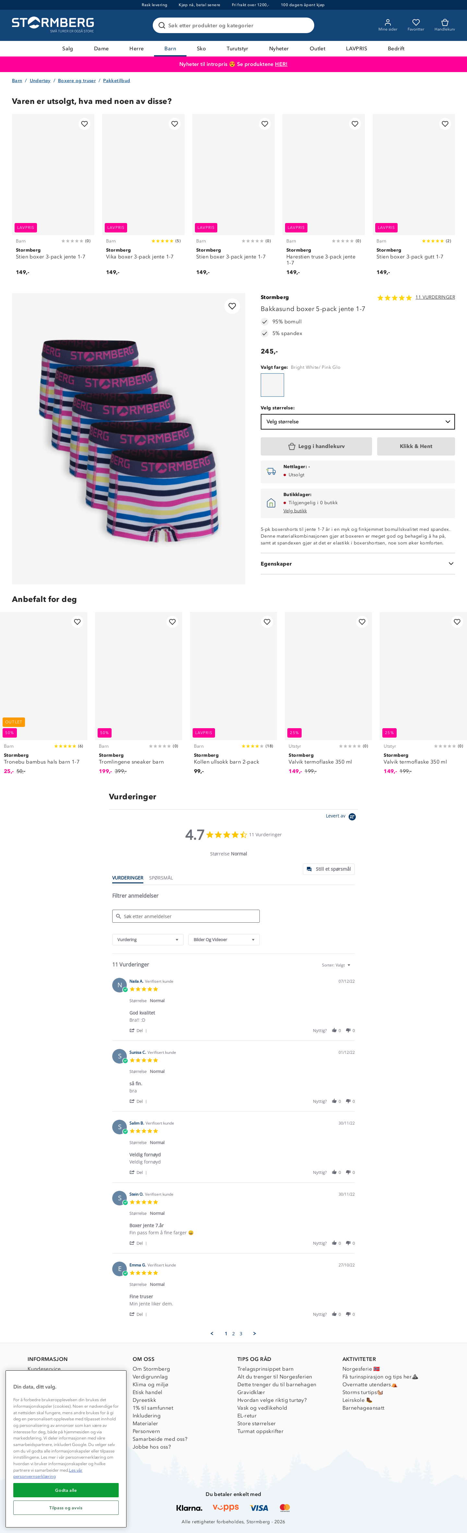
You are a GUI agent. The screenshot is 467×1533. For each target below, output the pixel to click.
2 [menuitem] (233, 1334)
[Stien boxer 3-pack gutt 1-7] (414, 198)
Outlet (317, 48)
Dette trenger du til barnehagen (276, 1384)
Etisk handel (147, 1392)
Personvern (146, 1431)
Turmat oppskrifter (260, 1431)
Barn (170, 48)
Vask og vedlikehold (262, 1408)
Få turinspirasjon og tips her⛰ (380, 1377)
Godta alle (66, 1490)
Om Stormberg (151, 1369)
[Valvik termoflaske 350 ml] (328, 697)
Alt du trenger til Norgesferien (274, 1377)
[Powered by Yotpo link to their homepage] (342, 818)
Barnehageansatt (363, 1408)
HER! (281, 64)
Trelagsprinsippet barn (265, 1369)
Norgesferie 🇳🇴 (361, 1369)
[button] (139, 1030)
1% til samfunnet (153, 1408)
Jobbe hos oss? (152, 1447)
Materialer (145, 1423)
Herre (136, 48)
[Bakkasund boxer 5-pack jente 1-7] (272, 385)
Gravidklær (251, 1392)
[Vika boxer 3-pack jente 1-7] (143, 198)
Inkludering (147, 1416)
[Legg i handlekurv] (316, 446)
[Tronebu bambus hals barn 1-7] (43, 697)
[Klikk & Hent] (416, 446)
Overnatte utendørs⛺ (370, 1384)
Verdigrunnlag (150, 1377)
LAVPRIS (356, 48)
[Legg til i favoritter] (84, 124)
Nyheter (279, 48)
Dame (101, 48)
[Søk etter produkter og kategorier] (234, 25)
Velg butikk (295, 511)
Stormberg (275, 297)
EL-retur (247, 1416)
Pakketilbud (116, 80)
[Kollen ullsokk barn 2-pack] (233, 697)
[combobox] (148, 939)
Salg (67, 48)
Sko (201, 48)
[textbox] (353, 967)
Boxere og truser (77, 80)
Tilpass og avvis (66, 1507)
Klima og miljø (151, 1384)
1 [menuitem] (226, 1334)
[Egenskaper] (358, 563)
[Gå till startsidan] (54, 25)
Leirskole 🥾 (357, 1400)
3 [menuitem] (241, 1334)
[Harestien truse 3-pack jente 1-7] (323, 198)
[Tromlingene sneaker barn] (138, 697)
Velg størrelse (359, 422)
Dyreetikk (144, 1400)
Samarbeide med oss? (160, 1439)
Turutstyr (237, 48)
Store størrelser (256, 1423)
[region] (66, 1449)
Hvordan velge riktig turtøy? (272, 1400)
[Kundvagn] (445, 25)
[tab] (329, 869)
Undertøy (40, 80)
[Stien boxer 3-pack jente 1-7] (53, 198)
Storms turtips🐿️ (363, 1392)
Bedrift (396, 48)
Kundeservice (44, 1369)
